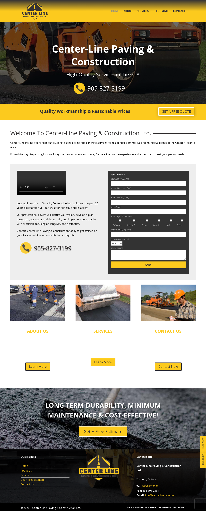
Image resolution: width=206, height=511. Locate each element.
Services (143, 11)
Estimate (162, 11)
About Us (26, 470)
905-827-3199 (150, 486)
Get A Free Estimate (103, 431)
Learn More (38, 366)
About (128, 11)
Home (115, 11)
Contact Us (27, 484)
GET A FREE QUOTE (176, 111)
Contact (179, 11)
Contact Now (168, 366)
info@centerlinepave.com (160, 495)
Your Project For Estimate (121, 216)
